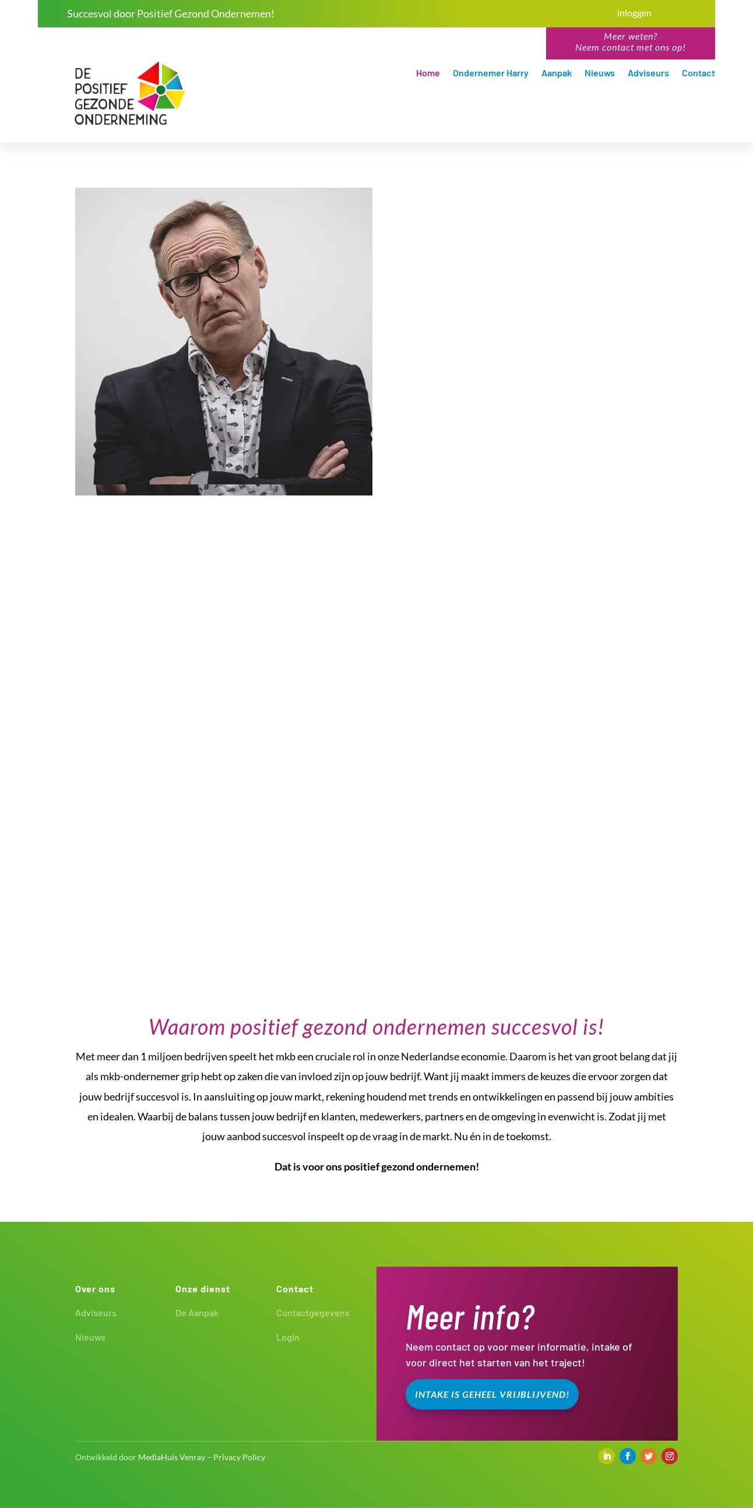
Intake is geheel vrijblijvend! (492, 1394)
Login (288, 1336)
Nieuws (600, 73)
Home (428, 73)
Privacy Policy (239, 1457)
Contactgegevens (313, 1312)
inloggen (634, 12)
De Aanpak (197, 1312)
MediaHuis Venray (171, 1457)
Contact (698, 73)
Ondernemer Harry (491, 73)
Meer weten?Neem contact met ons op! (630, 41)
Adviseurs (648, 73)
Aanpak (556, 73)
